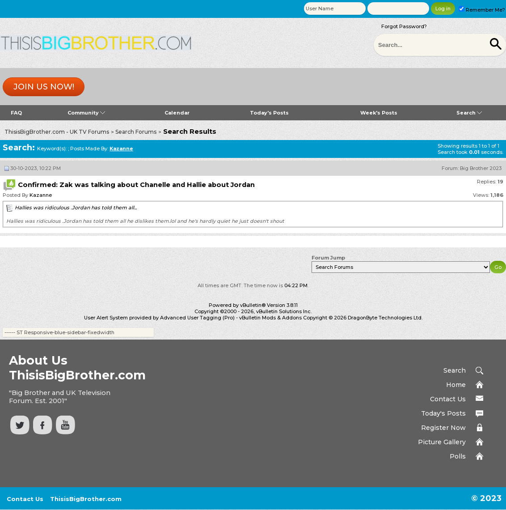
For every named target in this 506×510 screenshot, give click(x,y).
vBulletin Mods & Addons (270, 317)
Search (469, 113)
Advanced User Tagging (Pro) (197, 317)
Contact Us (448, 399)
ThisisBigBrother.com (86, 498)
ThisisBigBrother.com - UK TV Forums (56, 131)
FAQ (16, 113)
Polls (458, 456)
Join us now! (43, 87)
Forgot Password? (404, 26)
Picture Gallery (442, 442)
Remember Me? (482, 10)
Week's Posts (378, 113)
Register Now (443, 428)
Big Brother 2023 (481, 168)
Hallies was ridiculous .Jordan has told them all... (76, 207)
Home (456, 385)
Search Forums (135, 131)
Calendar (177, 113)
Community (86, 113)
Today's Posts (269, 113)
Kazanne (41, 195)
